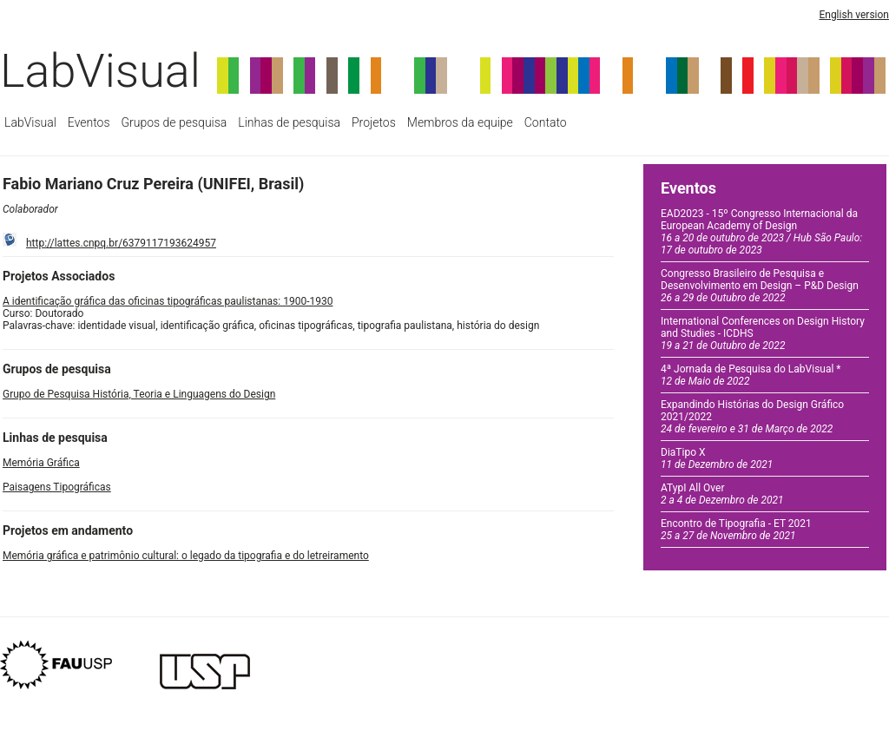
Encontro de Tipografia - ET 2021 (736, 529)
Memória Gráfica (41, 463)
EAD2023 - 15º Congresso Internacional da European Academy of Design (761, 231)
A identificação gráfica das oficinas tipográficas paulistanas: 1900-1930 (168, 301)
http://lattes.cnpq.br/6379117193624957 (121, 243)
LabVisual (100, 70)
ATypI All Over (722, 494)
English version (854, 15)
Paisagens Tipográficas (57, 487)
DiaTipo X (717, 458)
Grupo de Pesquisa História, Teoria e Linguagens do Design (139, 394)
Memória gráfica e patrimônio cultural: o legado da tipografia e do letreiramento (186, 556)
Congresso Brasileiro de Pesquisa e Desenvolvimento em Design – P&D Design (760, 285)
